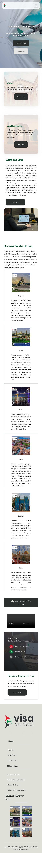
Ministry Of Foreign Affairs (16, 779)
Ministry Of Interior (13, 774)
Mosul (21, 350)
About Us (11, 750)
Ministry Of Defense (13, 784)
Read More (15, 202)
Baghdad (21, 296)
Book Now (21, 51)
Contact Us (12, 760)
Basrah (21, 409)
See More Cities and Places (21, 602)
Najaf (21, 568)
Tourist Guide (12, 755)
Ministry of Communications (16, 790)
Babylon (21, 516)
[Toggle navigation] (35, 5)
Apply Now (21, 43)
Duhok (21, 459)
